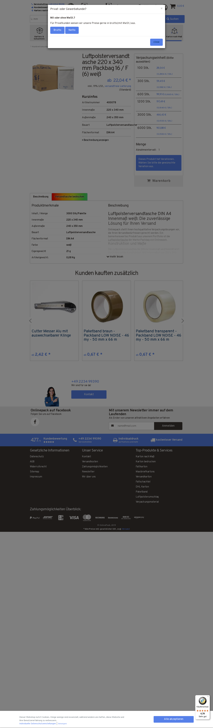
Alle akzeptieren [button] (173, 719)
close (156, 42)
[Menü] (208, 697)
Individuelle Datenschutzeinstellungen (37, 723)
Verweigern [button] (62, 724)
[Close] (161, 9)
